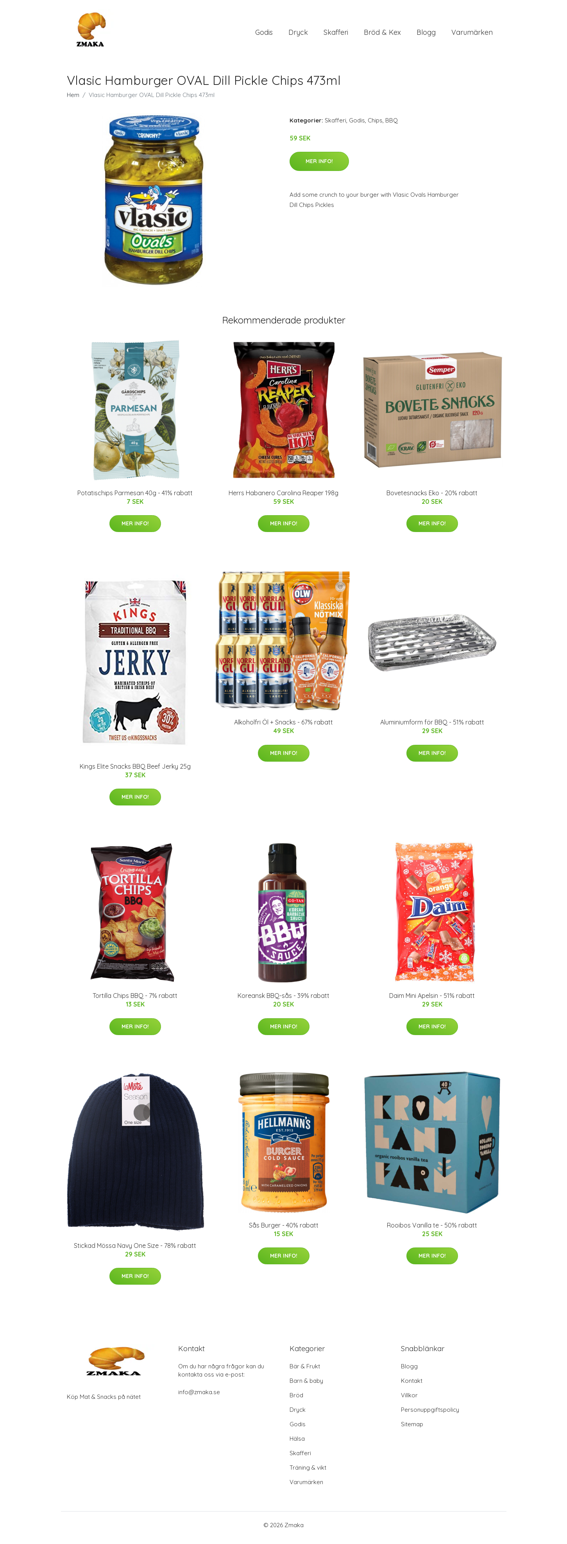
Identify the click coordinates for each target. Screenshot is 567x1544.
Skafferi (336, 35)
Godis (264, 35)
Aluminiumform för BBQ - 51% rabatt (432, 728)
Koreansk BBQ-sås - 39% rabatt (283, 1001)
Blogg (426, 35)
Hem (73, 100)
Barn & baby (306, 1386)
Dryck (298, 35)
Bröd (296, 1400)
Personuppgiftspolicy (430, 1415)
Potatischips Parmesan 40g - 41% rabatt (135, 498)
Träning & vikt (308, 1473)
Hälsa (297, 1444)
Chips (375, 125)
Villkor (409, 1400)
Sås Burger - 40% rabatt (283, 1231)
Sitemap (412, 1429)
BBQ (391, 125)
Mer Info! (319, 166)
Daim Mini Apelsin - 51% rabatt (432, 1001)
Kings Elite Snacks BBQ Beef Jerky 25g (135, 772)
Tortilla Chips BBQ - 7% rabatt (135, 1001)
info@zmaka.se (199, 1397)
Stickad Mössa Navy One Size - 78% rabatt (135, 1251)
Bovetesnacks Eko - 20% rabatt (432, 498)
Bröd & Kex (382, 35)
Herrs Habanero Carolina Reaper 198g (283, 498)
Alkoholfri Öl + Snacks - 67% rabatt (283, 728)
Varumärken (472, 35)
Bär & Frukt (305, 1371)
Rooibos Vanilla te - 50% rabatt (432, 1231)
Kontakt (411, 1386)
